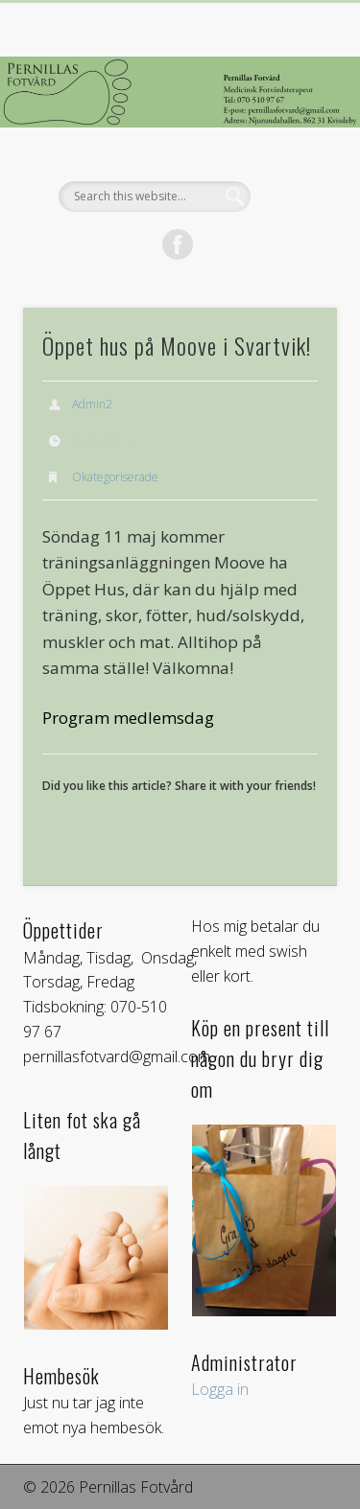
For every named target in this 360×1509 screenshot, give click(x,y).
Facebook (177, 244)
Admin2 (92, 404)
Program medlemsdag (128, 718)
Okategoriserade (115, 477)
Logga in (220, 1389)
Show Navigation (291, 171)
